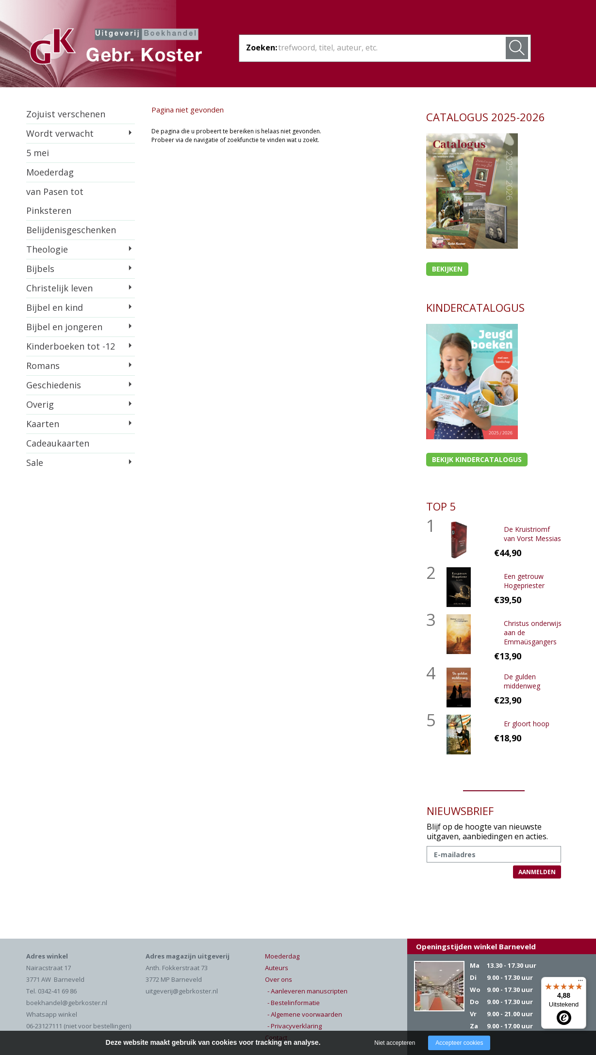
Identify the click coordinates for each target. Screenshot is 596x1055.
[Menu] (580, 983)
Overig (40, 404)
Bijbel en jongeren (64, 327)
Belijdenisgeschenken (71, 230)
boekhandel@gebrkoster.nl (66, 1002)
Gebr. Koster (116, 48)
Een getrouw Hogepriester (524, 581)
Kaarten (42, 424)
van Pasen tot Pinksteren (54, 201)
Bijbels (40, 268)
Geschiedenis (53, 385)
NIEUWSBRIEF (460, 810)
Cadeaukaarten (57, 443)
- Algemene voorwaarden (304, 1014)
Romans (43, 365)
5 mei (37, 153)
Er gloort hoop (526, 723)
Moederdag (50, 172)
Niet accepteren (394, 1042)
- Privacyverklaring (294, 1026)
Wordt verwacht (60, 133)
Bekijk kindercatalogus (477, 459)
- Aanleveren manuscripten (307, 991)
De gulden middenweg (522, 681)
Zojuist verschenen (65, 114)
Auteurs (276, 967)
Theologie (47, 249)
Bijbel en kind (54, 307)
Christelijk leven (59, 288)
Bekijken (447, 268)
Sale (34, 462)
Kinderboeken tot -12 (70, 346)
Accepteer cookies (459, 1042)
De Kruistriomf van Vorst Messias (532, 534)
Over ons (278, 979)
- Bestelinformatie (293, 1002)
